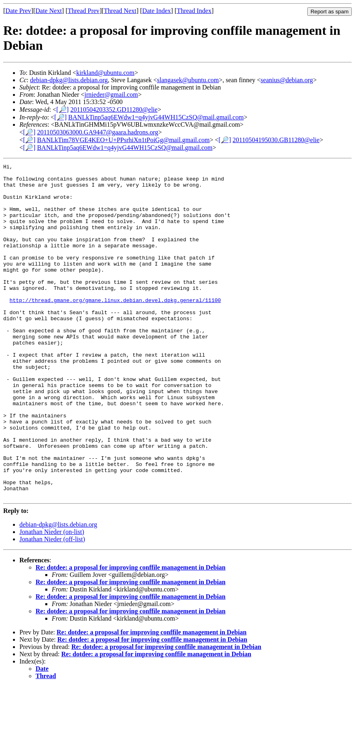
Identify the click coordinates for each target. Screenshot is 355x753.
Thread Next (120, 10)
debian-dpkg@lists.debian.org (69, 80)
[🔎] (62, 109)
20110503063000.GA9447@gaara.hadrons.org (97, 132)
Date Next (49, 10)
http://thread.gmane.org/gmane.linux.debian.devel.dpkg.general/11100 (115, 328)
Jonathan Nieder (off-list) (52, 605)
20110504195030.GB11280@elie (275, 139)
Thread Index (194, 10)
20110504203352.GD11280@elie (114, 109)
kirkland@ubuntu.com (105, 72)
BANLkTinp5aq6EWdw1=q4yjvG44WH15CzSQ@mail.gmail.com (156, 117)
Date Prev (18, 10)
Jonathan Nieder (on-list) (51, 598)
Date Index (156, 10)
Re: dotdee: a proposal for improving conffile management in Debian (131, 634)
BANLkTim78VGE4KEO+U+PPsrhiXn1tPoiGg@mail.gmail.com (123, 139)
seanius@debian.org (287, 80)
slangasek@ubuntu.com (188, 80)
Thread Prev (83, 10)
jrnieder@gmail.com (111, 94)
